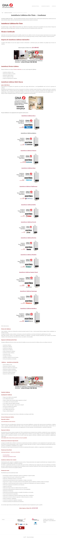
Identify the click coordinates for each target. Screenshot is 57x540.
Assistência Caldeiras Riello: (28, 204)
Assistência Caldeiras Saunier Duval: (28, 272)
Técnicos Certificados (17, 69)
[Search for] (7, 519)
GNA (2, 12)
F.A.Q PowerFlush (6, 455)
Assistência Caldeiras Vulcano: (28, 150)
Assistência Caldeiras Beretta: (28, 237)
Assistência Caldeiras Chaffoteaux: (28, 186)
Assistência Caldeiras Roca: (28, 115)
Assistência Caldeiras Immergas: (28, 291)
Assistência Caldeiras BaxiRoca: (28, 308)
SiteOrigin (32, 537)
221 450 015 (35, 47)
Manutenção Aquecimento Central (9, 456)
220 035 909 (35, 508)
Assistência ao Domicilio (8, 12)
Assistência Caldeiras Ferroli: (28, 222)
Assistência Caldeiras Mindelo (28, 254)
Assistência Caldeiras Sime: (28, 168)
